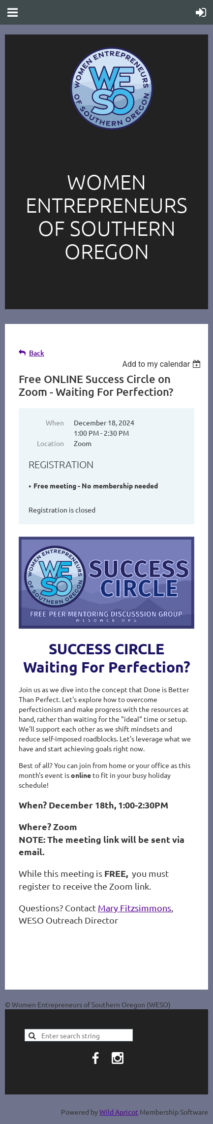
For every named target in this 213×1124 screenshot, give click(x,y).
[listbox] (162, 364)
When (55, 422)
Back (36, 352)
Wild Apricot (118, 1111)
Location (50, 443)
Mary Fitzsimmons (134, 907)
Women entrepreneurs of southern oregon (106, 216)
